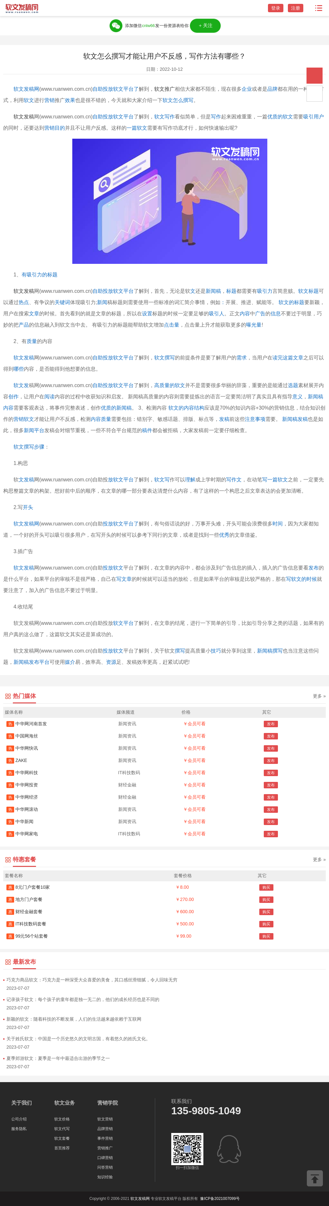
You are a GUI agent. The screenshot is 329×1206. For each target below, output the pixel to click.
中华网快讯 (22, 748)
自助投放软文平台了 (116, 89)
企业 (247, 89)
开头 (28, 507)
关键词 (62, 302)
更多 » (319, 696)
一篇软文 (137, 128)
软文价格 (62, 1119)
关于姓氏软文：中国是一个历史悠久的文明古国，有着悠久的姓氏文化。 (78, 1038)
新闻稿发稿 (295, 419)
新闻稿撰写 (270, 651)
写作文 (234, 479)
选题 (293, 385)
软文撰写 (164, 357)
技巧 (216, 651)
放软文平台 (121, 479)
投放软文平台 (118, 357)
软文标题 (308, 291)
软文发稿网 (26, 89)
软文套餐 (62, 1138)
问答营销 (105, 1167)
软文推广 (164, 89)
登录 (275, 8)
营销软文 (23, 419)
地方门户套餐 (24, 899)
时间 (277, 523)
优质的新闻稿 (116, 408)
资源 (111, 662)
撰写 (180, 651)
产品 (24, 325)
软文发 (21, 385)
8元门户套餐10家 (28, 887)
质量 (32, 341)
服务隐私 (19, 1129)
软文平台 (123, 623)
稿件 (147, 430)
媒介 (70, 662)
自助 (98, 357)
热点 (24, 302)
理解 (190, 479)
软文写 (162, 479)
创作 (13, 396)
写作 (216, 116)
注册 (295, 8)
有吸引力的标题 (40, 274)
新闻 (102, 302)
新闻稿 (213, 291)
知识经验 (105, 1177)
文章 (34, 313)
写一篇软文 (275, 479)
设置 (147, 313)
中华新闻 (19, 821)
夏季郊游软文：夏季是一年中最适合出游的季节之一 (58, 1058)
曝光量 (254, 325)
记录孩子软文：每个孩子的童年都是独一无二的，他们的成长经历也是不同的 (82, 999)
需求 (241, 357)
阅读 (49, 396)
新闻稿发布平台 (31, 662)
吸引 (308, 116)
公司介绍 (19, 1119)
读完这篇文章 (287, 357)
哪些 (18, 369)
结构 (199, 408)
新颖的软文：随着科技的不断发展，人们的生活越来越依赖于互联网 (73, 1019)
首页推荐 (62, 1148)
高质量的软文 (169, 385)
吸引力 (264, 291)
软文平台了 (126, 523)
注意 (250, 419)
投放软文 (113, 568)
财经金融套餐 (24, 911)
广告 (260, 313)
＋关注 (205, 25)
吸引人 (216, 313)
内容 (245, 313)
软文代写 (62, 1129)
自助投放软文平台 (113, 116)
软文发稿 (23, 116)
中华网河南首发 (26, 723)
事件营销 (105, 1138)
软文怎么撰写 (178, 100)
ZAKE (16, 760)
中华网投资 (22, 784)
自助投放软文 (108, 385)
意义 (297, 396)
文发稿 (26, 479)
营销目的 (54, 128)
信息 (276, 313)
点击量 (171, 325)
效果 (70, 100)
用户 (319, 116)
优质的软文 (280, 116)
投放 (108, 523)
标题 (231, 291)
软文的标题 (291, 302)
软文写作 (164, 116)
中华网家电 (22, 833)
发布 (313, 568)
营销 (49, 100)
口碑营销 (105, 1157)
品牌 (272, 89)
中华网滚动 (22, 809)
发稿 (224, 419)
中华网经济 (22, 797)
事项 (260, 419)
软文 (29, 100)
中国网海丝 (22, 735)
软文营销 (105, 1119)
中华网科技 (22, 772)
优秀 (224, 535)
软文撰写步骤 (28, 447)
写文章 (124, 579)
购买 (266, 887)
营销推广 (105, 1148)
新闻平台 (34, 430)
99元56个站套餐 (27, 936)
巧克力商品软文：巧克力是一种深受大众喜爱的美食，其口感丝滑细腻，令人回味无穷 (91, 979)
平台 (128, 385)
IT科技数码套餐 (26, 923)
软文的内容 (181, 408)
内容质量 (101, 419)
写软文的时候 (301, 579)
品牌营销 (105, 1129)
